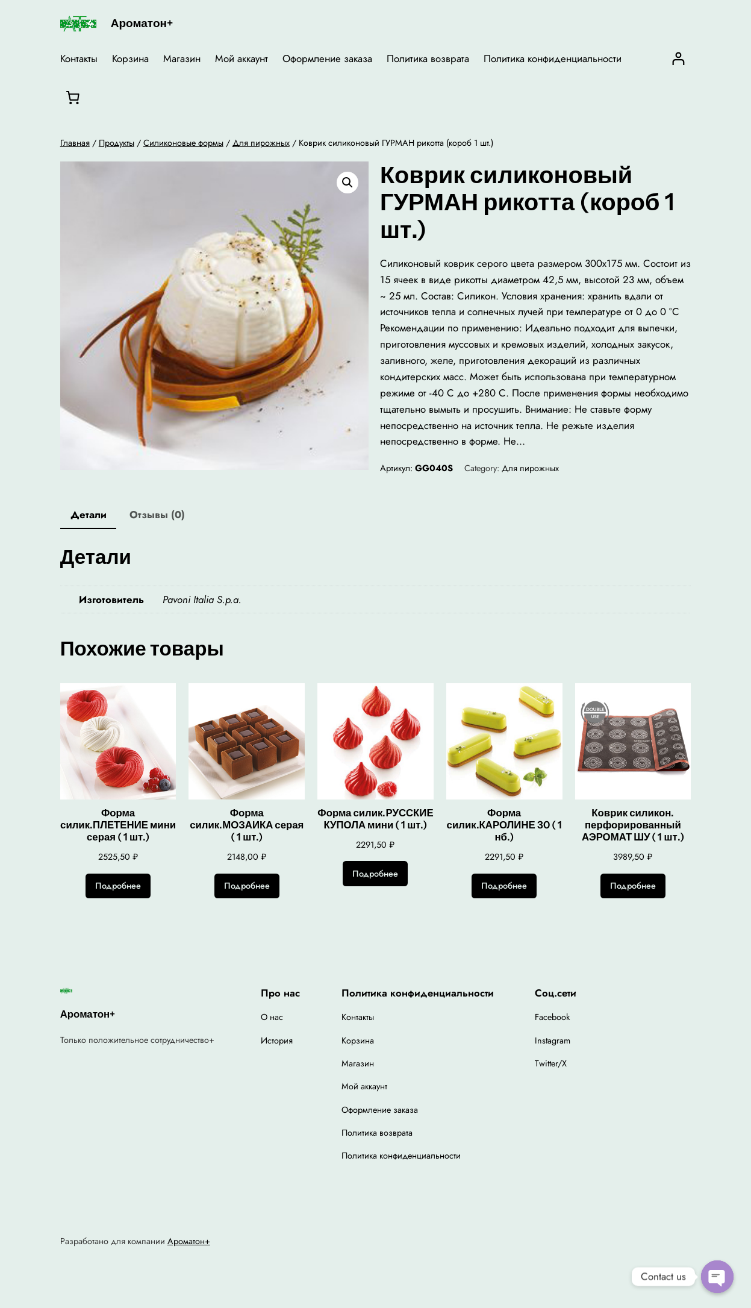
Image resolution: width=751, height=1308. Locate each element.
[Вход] (678, 58)
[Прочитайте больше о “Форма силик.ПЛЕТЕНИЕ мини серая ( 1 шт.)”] (118, 886)
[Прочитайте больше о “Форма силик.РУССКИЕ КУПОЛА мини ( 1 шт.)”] (375, 873)
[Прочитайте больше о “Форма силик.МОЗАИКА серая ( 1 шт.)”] (246, 886)
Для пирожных (261, 143)
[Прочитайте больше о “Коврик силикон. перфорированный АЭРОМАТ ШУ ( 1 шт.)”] (632, 886)
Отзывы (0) (157, 514)
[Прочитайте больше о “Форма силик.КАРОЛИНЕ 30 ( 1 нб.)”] (504, 886)
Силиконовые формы (183, 143)
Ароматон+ (142, 23)
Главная (75, 143)
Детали (88, 514)
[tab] (88, 515)
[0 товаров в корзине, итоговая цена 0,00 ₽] (73, 98)
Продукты (116, 143)
